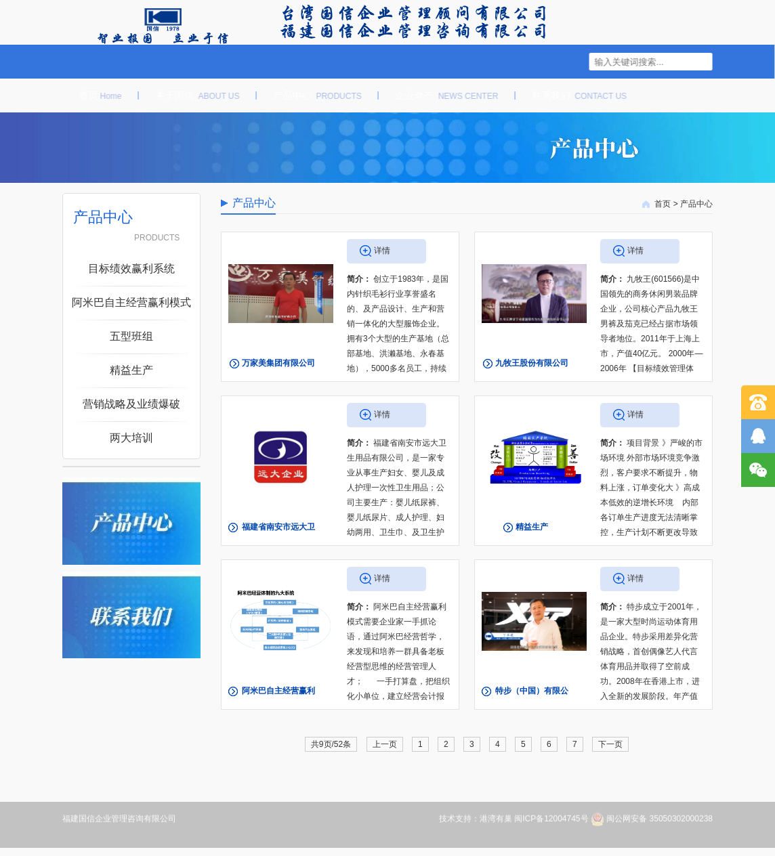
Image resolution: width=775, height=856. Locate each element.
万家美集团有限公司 (278, 363)
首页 (93, 95)
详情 (382, 250)
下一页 (610, 744)
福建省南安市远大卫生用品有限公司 (278, 539)
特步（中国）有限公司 (531, 703)
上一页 (385, 744)
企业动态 (441, 95)
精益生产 (532, 527)
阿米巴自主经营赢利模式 (278, 703)
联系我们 (573, 95)
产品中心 (311, 95)
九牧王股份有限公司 (531, 363)
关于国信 (191, 95)
